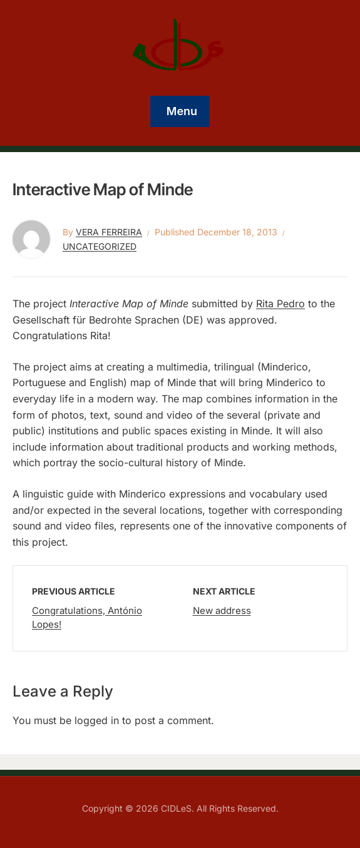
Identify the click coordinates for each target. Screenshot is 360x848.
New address (222, 610)
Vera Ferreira (109, 232)
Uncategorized (99, 246)
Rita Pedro (280, 303)
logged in (97, 720)
